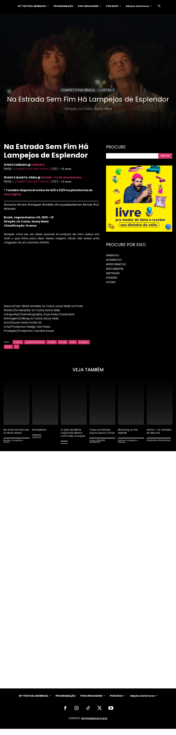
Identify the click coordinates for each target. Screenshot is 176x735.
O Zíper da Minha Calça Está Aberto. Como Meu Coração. (73, 435)
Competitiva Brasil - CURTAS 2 (87, 90)
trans (72, 342)
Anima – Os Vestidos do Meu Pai (160, 432)
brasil (8, 346)
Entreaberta (40, 430)
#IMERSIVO (112, 254)
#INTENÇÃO (113, 272)
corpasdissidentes (35, 342)
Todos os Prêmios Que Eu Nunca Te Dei (100, 433)
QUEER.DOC (36, 438)
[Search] (165, 155)
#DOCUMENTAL (115, 267)
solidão (51, 342)
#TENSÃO (111, 276)
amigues (83, 342)
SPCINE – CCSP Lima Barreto (61, 177)
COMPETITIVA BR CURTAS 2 (32, 169)
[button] (159, 6)
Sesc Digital (12, 194)
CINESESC (38, 165)
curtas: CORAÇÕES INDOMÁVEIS (97, 445)
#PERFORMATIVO (116, 263)
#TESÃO (111, 281)
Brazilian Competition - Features (128, 442)
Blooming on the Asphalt (128, 432)
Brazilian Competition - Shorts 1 (13, 442)
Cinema (64, 447)
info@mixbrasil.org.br (94, 724)
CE (16, 346)
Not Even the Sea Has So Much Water (15, 432)
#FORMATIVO (114, 258)
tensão (62, 342)
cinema (18, 342)
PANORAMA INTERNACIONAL (159, 441)
